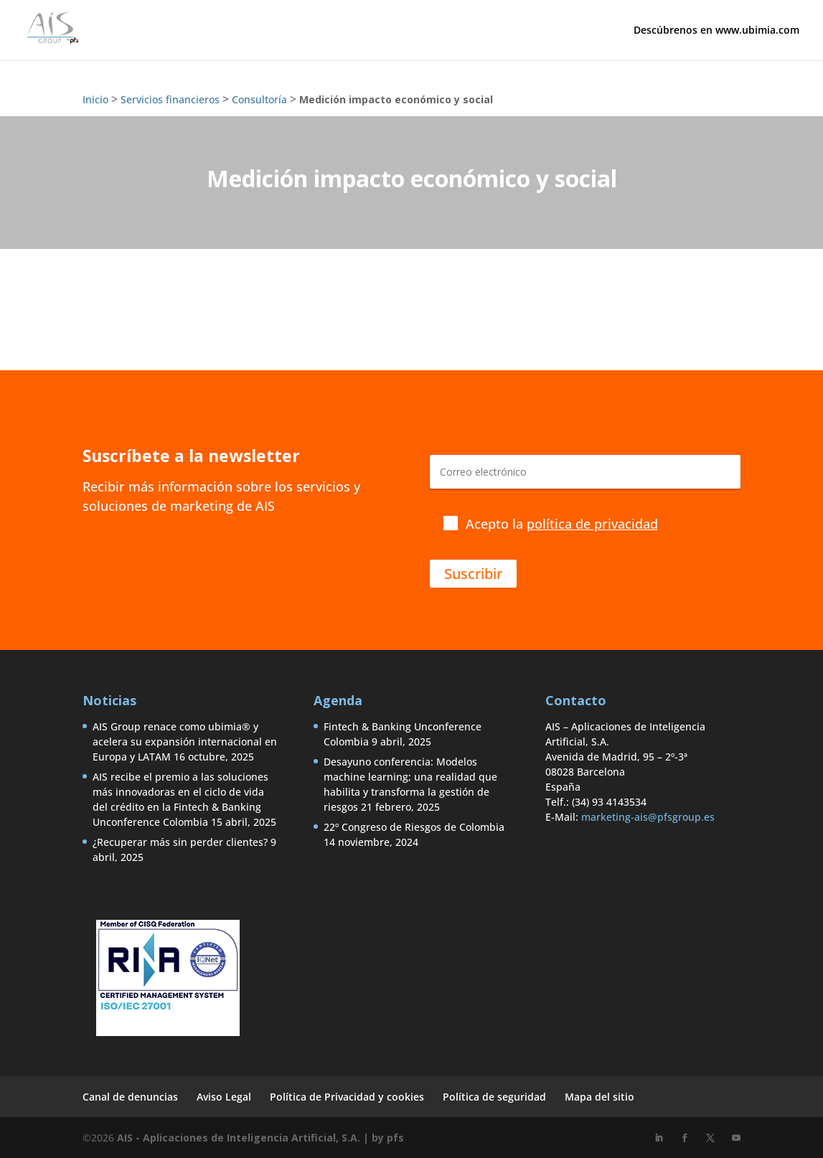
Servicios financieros (170, 99)
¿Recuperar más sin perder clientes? (180, 842)
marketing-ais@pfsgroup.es (648, 817)
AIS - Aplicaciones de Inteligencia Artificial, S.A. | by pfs (260, 1137)
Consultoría (259, 99)
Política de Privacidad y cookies (347, 1096)
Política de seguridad (494, 1096)
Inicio (95, 99)
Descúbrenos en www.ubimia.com (716, 31)
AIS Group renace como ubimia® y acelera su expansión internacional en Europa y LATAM (185, 741)
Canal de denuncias (130, 1096)
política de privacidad (592, 523)
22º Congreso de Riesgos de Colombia (414, 827)
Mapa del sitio (599, 1096)
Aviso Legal (224, 1096)
